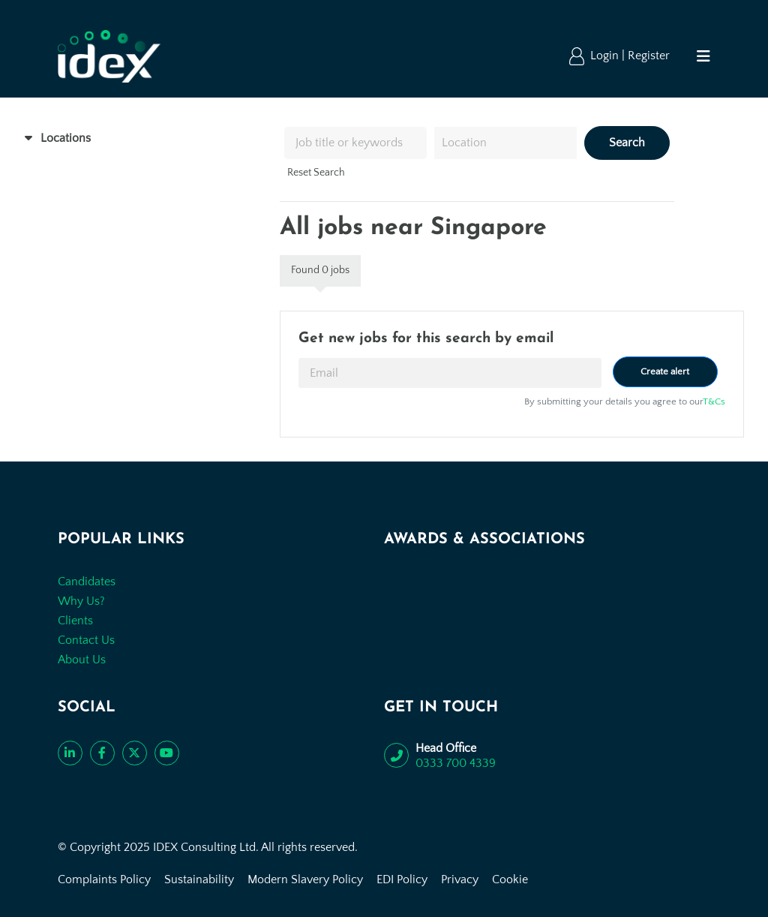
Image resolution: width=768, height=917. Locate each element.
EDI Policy (402, 879)
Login (606, 55)
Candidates (87, 581)
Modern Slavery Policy (305, 879)
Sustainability (199, 879)
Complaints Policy (104, 879)
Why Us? (81, 601)
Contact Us (86, 640)
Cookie (510, 879)
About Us (82, 659)
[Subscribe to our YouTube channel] (166, 753)
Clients (75, 620)
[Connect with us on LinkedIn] (70, 753)
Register (649, 55)
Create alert (664, 371)
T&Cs (714, 401)
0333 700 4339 (456, 763)
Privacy (459, 879)
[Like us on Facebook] (102, 753)
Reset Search (316, 172)
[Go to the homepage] (109, 56)
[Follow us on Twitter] (134, 753)
